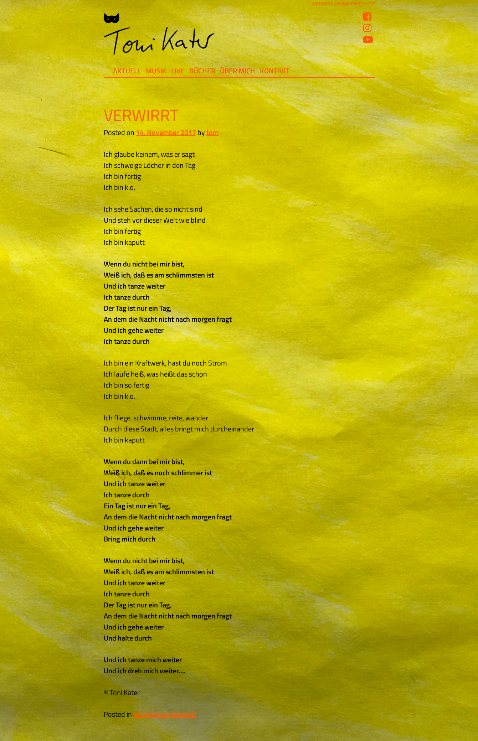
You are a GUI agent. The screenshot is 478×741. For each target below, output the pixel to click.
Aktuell (127, 70)
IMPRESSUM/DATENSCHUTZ (344, 3)
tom (212, 132)
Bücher (202, 70)
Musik (156, 70)
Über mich (237, 70)
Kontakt (275, 70)
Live (178, 70)
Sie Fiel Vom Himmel (164, 714)
